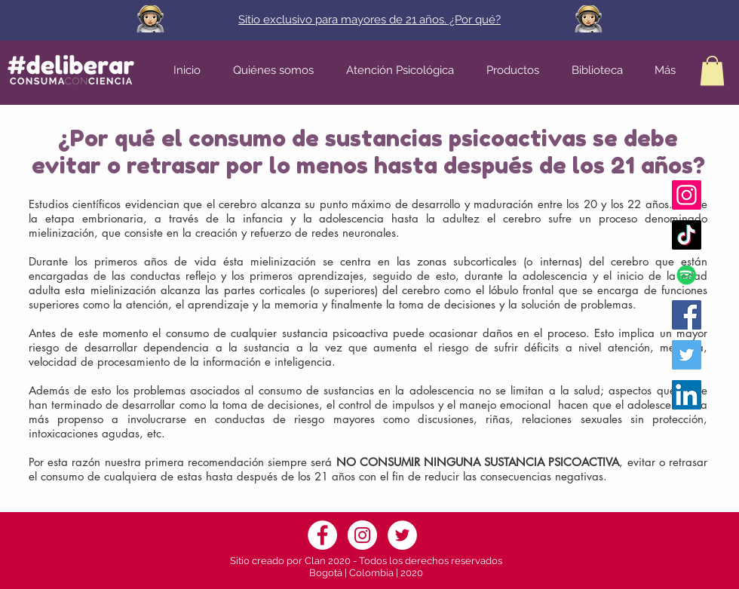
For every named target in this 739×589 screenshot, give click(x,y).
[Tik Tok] (686, 235)
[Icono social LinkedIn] (686, 395)
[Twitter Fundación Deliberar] (686, 355)
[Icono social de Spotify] (686, 275)
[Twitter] (402, 535)
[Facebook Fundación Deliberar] (686, 315)
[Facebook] (322, 535)
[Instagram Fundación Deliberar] (686, 195)
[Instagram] (362, 535)
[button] (712, 70)
